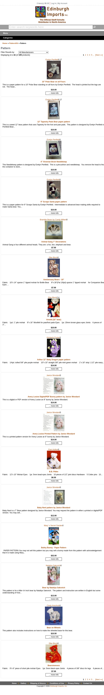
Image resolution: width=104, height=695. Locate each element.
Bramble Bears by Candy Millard (53, 220)
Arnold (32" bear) (53, 320)
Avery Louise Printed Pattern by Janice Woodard (54, 434)
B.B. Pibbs (53, 472)
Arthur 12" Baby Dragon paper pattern (53, 360)
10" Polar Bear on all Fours (53, 82)
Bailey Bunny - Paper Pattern (53, 548)
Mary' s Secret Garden (53, 525)
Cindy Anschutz (53, 605)
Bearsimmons (54, 665)
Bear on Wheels (53, 628)
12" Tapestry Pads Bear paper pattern (53, 122)
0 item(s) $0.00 (43, 3)
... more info (53, 93)
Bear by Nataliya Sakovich (53, 588)
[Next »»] (99, 55)
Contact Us (87, 683)
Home (4, 43)
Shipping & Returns (38, 683)
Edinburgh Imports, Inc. (58, 686)
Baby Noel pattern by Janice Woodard (53, 508)
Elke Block (53, 257)
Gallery (23, 683)
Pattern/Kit (13, 43)
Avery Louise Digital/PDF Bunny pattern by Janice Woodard (54, 397)
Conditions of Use (57, 683)
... (93, 55)
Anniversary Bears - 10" (53, 280)
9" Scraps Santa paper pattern (54, 202)
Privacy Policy (73, 683)
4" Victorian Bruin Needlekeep (54, 162)
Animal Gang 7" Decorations (53, 242)
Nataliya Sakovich (53, 565)
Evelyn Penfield (52, 60)
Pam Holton (53, 449)
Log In (53, 3)
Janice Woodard (53, 375)
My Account (62, 3)
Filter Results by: (8, 52)
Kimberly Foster (53, 337)
